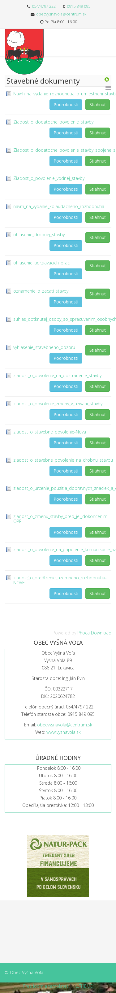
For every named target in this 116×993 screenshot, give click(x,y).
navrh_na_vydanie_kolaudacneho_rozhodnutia (58, 206)
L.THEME (84, 986)
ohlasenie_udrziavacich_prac (41, 263)
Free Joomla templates (46, 986)
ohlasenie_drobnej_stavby (39, 234)
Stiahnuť (97, 104)
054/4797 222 (44, 6)
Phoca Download (94, 633)
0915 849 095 (78, 6)
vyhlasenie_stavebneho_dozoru (44, 347)
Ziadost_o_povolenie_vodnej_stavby (48, 178)
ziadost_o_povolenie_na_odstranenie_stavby (57, 375)
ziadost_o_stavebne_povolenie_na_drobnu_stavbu (63, 460)
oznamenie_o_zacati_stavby (40, 291)
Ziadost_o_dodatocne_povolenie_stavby (53, 122)
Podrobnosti (66, 104)
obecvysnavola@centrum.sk (61, 14)
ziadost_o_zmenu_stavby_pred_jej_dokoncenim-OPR (61, 518)
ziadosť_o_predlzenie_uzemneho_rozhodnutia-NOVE (60, 580)
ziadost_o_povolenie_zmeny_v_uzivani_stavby (57, 404)
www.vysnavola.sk (63, 732)
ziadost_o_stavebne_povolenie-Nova (49, 432)
